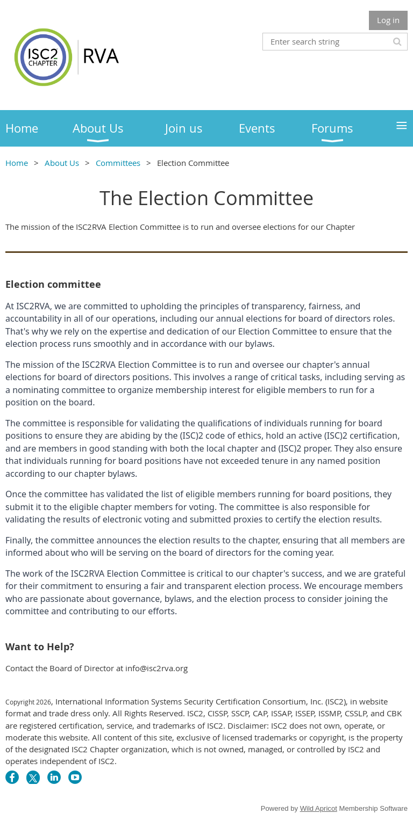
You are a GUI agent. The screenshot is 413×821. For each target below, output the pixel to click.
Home (16, 162)
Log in (388, 19)
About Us (62, 162)
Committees (118, 162)
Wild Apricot (318, 808)
